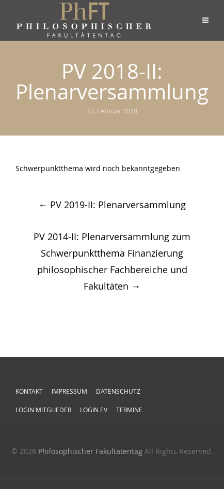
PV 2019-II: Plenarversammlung (112, 204)
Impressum (69, 391)
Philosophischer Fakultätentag (90, 451)
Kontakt (29, 391)
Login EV (93, 410)
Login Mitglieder (43, 410)
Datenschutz (118, 391)
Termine (129, 410)
